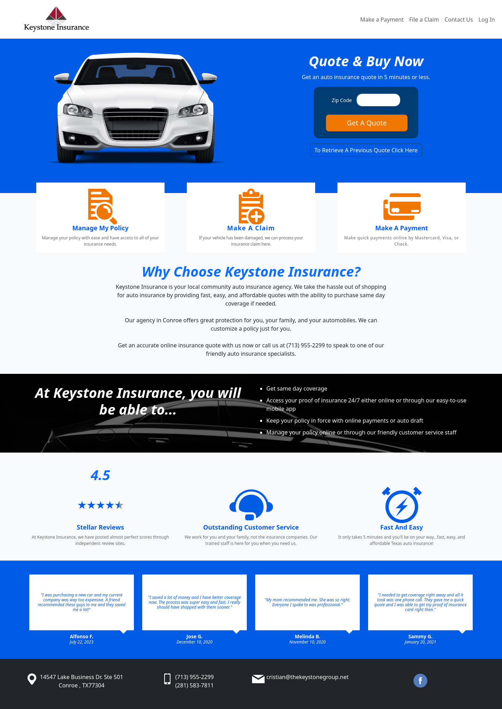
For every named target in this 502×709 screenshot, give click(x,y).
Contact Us (458, 19)
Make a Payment (382, 19)
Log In (487, 19)
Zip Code (342, 100)
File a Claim (424, 19)
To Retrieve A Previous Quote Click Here (366, 150)
